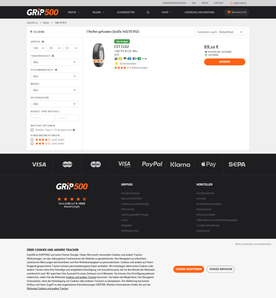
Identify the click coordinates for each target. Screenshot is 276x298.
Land (124, 220)
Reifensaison (40, 98)
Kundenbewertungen (174, 3)
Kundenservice (205, 193)
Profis (204, 3)
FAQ (194, 3)
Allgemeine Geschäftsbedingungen (217, 220)
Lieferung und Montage (199, 12)
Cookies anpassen (220, 269)
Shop (167, 12)
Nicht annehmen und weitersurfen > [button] (253, 243)
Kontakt (218, 3)
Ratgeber (126, 225)
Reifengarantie (130, 230)
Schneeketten (126, 12)
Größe (38, 42)
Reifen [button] (74, 12)
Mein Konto (237, 3)
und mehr (50, 139)
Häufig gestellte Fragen (135, 214)
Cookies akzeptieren (189, 269)
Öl (148, 12)
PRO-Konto (128, 209)
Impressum (203, 230)
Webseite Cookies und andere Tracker (47, 288)
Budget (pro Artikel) (45, 111)
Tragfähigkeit (43, 56)
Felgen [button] (98, 12)
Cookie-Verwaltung (207, 225)
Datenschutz (204, 209)
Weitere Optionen (43, 126)
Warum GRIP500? (131, 198)
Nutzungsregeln (205, 214)
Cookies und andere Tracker (81, 277)
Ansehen (224, 62)
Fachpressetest (130, 193)
